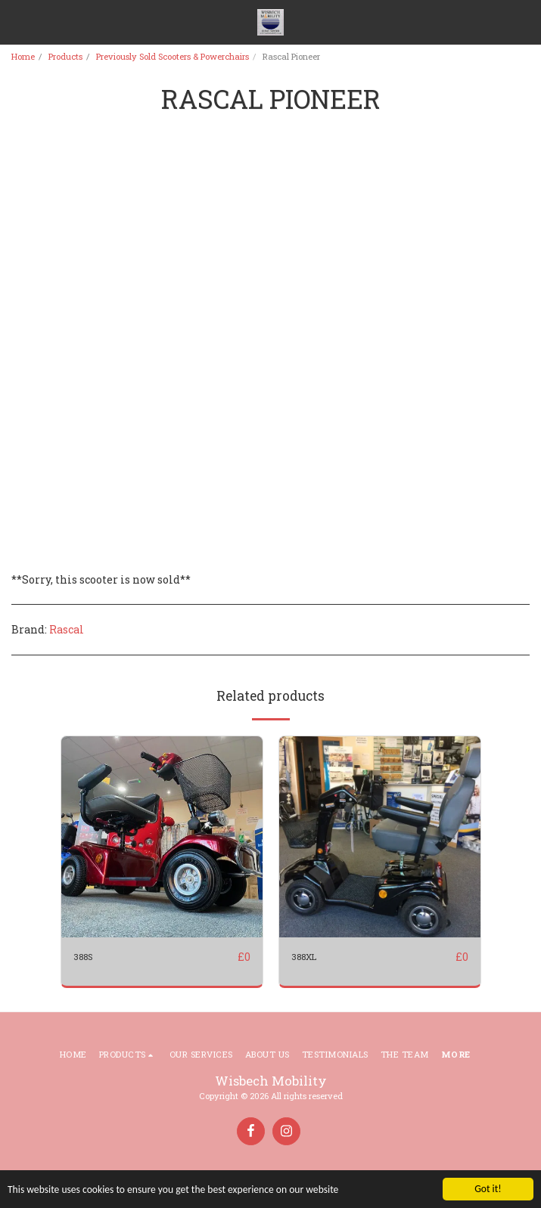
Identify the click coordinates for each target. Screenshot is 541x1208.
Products (65, 56)
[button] (17, 22)
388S (82, 956)
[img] (162, 836)
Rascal (66, 629)
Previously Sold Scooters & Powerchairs (172, 56)
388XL (303, 956)
